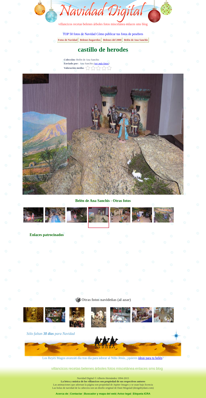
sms (138, 24)
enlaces (130, 24)
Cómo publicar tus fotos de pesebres (119, 34)
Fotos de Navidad (67, 39)
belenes (88, 24)
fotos (106, 24)
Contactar (76, 393)
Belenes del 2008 (112, 39)
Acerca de (62, 393)
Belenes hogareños (90, 39)
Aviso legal (124, 393)
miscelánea (118, 24)
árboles (98, 24)
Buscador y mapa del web (100, 393)
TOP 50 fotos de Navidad (79, 34)
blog (144, 24)
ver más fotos (101, 63)
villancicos (65, 24)
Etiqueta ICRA (141, 393)
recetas (77, 24)
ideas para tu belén (150, 358)
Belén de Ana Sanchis (136, 39)
